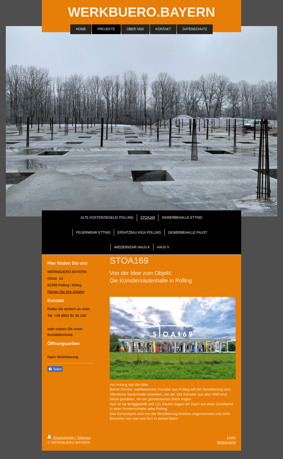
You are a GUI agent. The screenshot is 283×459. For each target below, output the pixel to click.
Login (231, 437)
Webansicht (226, 442)
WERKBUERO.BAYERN (141, 12)
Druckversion (61, 437)
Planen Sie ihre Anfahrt (65, 292)
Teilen (54, 369)
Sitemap (84, 437)
